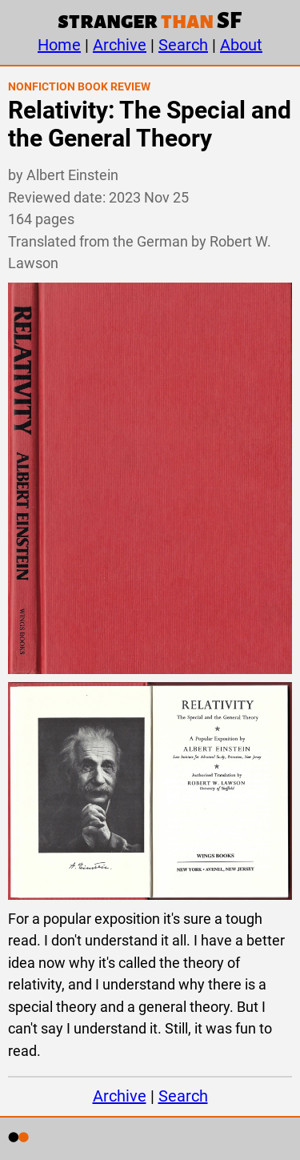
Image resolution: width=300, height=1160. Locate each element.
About (241, 44)
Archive (119, 44)
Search (183, 44)
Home (59, 44)
